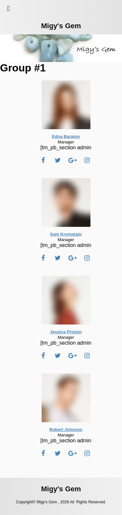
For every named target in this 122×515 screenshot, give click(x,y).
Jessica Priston (66, 331)
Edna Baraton (66, 136)
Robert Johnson (66, 429)
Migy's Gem (61, 26)
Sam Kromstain (66, 234)
